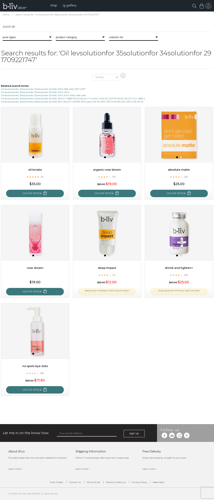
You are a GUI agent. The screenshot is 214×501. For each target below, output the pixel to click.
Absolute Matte (179, 170)
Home (6, 15)
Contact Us (72, 483)
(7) (114, 275)
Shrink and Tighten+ (179, 268)
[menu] (65, 5)
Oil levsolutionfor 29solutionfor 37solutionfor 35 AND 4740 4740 (35, 92)
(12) (114, 177)
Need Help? (164, 483)
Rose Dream (35, 268)
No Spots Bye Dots (35, 366)
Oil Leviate (35, 170)
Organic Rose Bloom (107, 170)
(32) (186, 275)
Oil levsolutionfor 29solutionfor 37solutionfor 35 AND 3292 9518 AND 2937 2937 (43, 89)
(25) (186, 177)
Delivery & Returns (117, 483)
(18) (42, 373)
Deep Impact (107, 268)
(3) (42, 177)
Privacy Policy (142, 483)
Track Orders (51, 483)
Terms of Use (92, 483)
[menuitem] (55, 5)
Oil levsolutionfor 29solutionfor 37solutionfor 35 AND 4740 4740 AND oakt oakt (43, 95)
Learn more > (15, 469)
